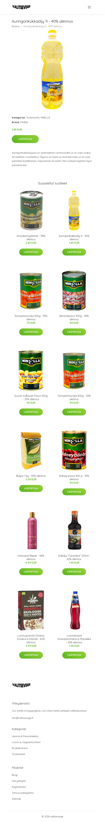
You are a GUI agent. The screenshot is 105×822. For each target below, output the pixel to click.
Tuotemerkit (32, 117)
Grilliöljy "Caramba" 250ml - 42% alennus (74, 557)
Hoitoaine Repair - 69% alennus (31, 557)
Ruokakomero (20, 748)
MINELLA (45, 117)
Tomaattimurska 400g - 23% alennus (74, 397)
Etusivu (15, 26)
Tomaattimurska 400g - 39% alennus (30, 317)
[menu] (89, 7)
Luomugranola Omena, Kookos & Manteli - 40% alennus (31, 639)
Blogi (15, 775)
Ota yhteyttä (19, 780)
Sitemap (16, 798)
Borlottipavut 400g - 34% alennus (74, 317)
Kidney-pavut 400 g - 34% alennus (74, 477)
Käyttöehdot (19, 786)
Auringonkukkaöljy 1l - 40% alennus (74, 237)
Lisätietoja (25, 139)
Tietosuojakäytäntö (23, 792)
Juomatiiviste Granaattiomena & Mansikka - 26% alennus (74, 639)
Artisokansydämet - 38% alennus (31, 237)
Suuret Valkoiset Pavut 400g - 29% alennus (31, 397)
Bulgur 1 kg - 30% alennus (31, 475)
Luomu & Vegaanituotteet (26, 742)
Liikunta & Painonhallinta (25, 736)
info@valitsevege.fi (22, 717)
